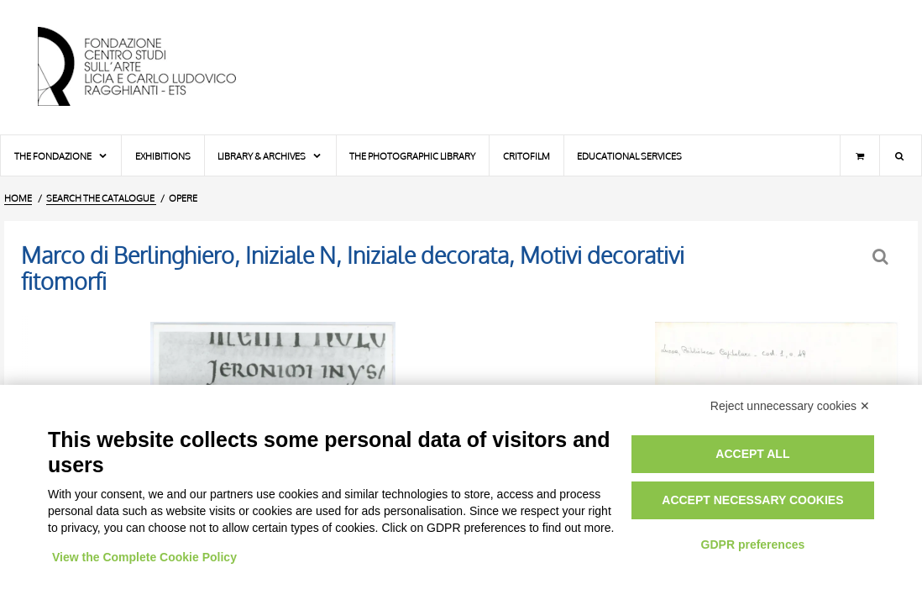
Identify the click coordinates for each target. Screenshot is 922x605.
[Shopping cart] (860, 155)
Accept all (752, 453)
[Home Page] (151, 67)
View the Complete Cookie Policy (144, 557)
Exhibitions (163, 155)
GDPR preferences (753, 544)
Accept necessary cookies (752, 500)
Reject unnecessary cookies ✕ (790, 406)
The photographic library (412, 155)
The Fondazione (61, 155)
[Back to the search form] (882, 256)
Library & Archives (269, 155)
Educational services (629, 155)
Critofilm (526, 155)
